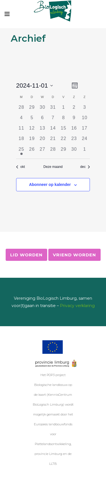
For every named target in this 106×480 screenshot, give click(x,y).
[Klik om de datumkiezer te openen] (34, 85)
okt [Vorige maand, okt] (20, 167)
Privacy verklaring (77, 305)
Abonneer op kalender (50, 184)
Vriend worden (74, 254)
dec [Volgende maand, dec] (85, 167)
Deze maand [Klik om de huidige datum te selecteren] (52, 167)
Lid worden (26, 254)
